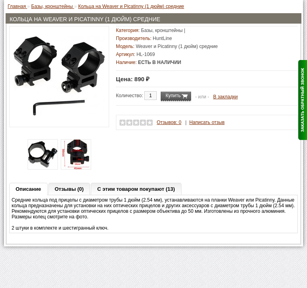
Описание (28, 189)
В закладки (225, 97)
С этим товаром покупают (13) (136, 189)
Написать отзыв (206, 122)
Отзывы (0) (69, 189)
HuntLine (162, 38)
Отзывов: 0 (169, 122)
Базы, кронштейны (162, 30)
